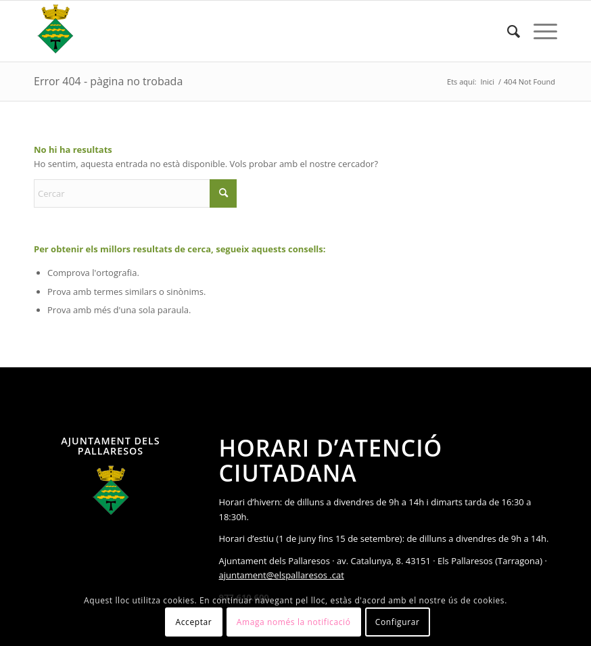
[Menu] (538, 31)
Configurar (397, 622)
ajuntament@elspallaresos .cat (281, 575)
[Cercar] (507, 31)
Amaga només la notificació (294, 622)
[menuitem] (507, 31)
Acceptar (194, 622)
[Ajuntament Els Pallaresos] (55, 31)
